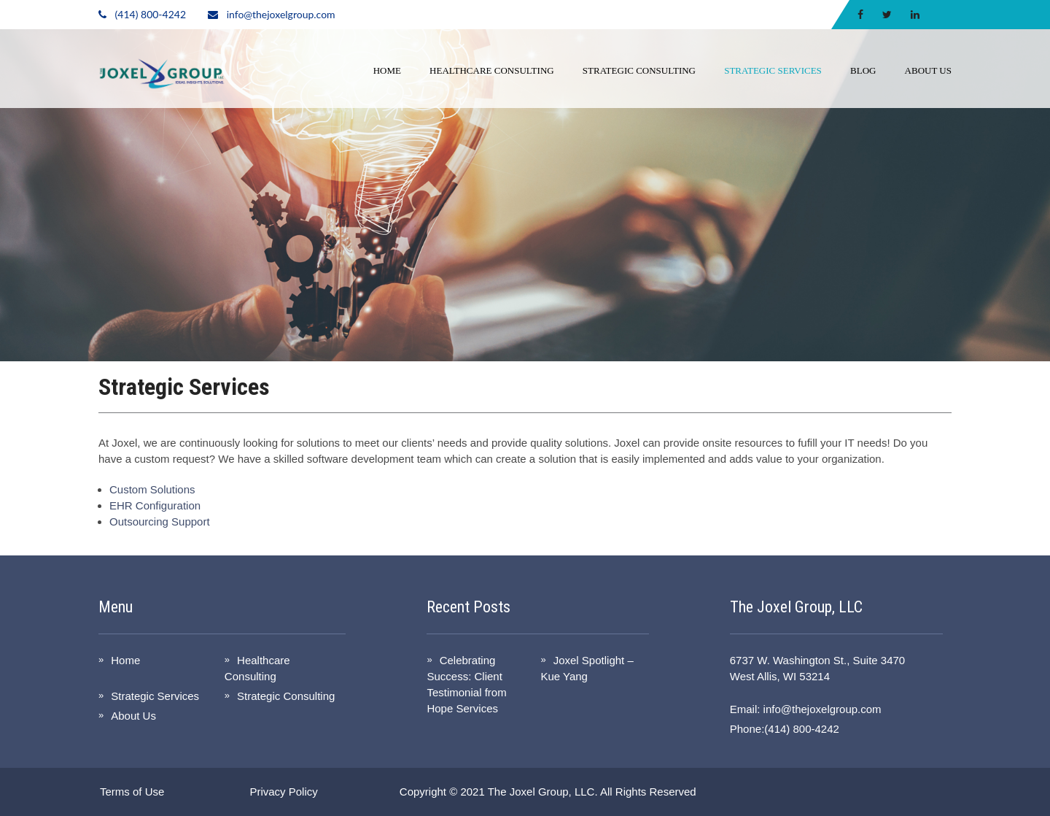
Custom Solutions (152, 489)
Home (387, 70)
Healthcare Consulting (491, 70)
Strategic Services (773, 70)
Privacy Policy (283, 791)
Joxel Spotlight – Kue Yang (586, 668)
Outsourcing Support (159, 521)
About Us (928, 70)
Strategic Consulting (639, 70)
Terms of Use (132, 791)
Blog (863, 70)
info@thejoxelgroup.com (281, 14)
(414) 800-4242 (150, 14)
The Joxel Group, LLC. (543, 791)
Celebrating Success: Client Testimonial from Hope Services (466, 684)
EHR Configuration (155, 505)
